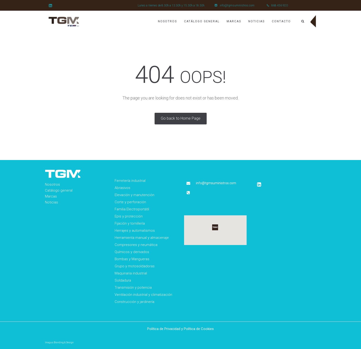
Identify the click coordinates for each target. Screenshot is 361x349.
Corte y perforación (130, 202)
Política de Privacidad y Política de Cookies (180, 329)
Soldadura (123, 280)
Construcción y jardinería (134, 302)
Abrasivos (122, 188)
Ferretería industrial (130, 181)
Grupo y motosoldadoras (135, 266)
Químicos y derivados (132, 252)
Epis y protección (129, 216)
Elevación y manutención (134, 195)
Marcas (234, 21)
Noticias (256, 21)
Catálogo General (202, 21)
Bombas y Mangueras (132, 259)
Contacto (281, 21)
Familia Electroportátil (132, 209)
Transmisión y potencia (133, 287)
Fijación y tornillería (130, 223)
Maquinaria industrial (131, 273)
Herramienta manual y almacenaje (142, 238)
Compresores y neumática (136, 245)
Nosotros (167, 21)
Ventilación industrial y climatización (143, 294)
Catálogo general (59, 190)
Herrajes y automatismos (135, 230)
